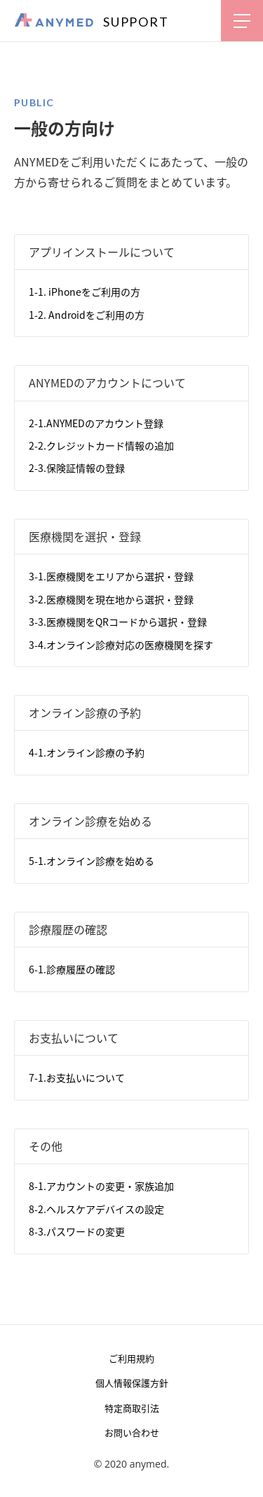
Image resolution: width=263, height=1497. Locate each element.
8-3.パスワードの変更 (77, 1231)
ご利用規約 (131, 1358)
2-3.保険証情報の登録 (77, 468)
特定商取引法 (131, 1407)
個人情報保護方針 (131, 1382)
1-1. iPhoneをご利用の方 (84, 292)
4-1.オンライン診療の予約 (86, 752)
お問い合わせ (131, 1432)
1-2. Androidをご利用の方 (86, 315)
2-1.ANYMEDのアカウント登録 (96, 423)
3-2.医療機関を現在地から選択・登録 (111, 599)
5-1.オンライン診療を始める (91, 861)
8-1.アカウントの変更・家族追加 (101, 1186)
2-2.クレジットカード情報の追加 (101, 445)
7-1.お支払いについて (77, 1077)
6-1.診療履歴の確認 (72, 969)
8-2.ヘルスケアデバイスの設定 (96, 1209)
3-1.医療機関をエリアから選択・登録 (111, 576)
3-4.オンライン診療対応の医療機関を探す (121, 645)
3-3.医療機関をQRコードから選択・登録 (118, 622)
